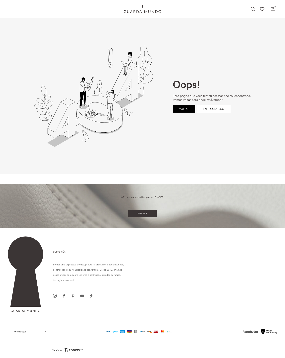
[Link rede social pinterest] (74, 296)
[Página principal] (142, 9)
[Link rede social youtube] (83, 296)
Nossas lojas (20, 331)
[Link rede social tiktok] (92, 296)
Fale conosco (213, 109)
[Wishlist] (262, 9)
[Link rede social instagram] (56, 296)
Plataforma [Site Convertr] (67, 350)
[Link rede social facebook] (65, 296)
